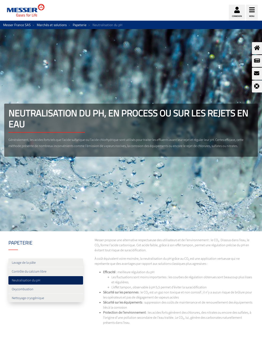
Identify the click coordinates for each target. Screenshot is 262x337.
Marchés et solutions (52, 24)
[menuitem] (45, 262)
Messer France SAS (17, 24)
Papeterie (79, 24)
